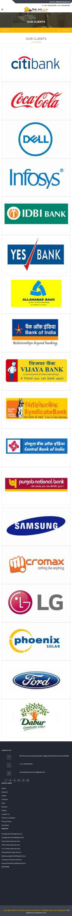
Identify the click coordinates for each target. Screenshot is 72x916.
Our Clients (66, 30)
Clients (4, 796)
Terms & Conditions (8, 818)
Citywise (5, 799)
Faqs (3, 803)
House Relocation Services (11, 841)
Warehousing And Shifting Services (14, 856)
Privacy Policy (6, 821)
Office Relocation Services (11, 845)
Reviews (4, 807)
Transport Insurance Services (12, 860)
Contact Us (5, 814)
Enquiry (4, 810)
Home (59, 30)
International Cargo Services (11, 852)
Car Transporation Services (11, 848)
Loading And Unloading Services (13, 837)
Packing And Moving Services (12, 834)
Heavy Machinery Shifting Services (14, 863)
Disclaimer (5, 825)
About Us (5, 792)
